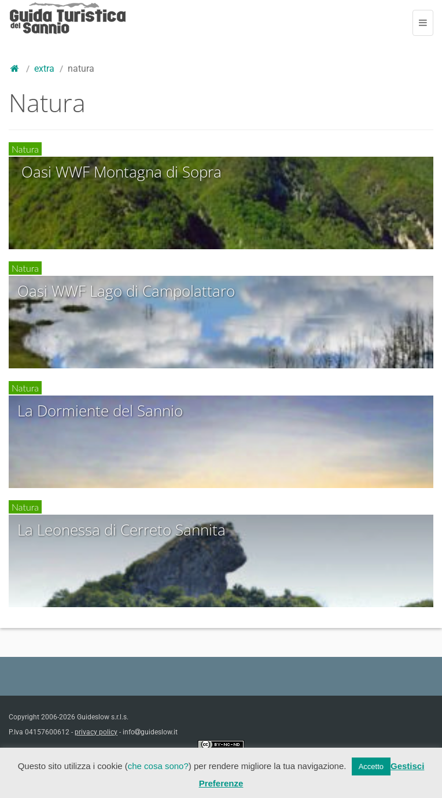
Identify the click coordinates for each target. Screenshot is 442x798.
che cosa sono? (158, 766)
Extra (44, 68)
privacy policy (96, 732)
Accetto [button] (371, 766)
